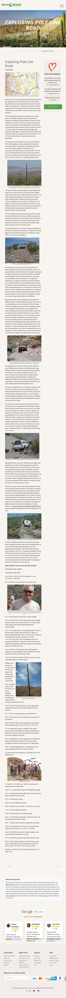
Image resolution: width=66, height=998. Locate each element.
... (35, 941)
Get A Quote (53, 106)
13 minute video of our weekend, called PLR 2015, (26, 506)
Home (17, 51)
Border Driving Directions (23, 961)
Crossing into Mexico (24, 956)
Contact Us (37, 958)
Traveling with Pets (24, 967)
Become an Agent (54, 960)
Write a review (39, 912)
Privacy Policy (53, 963)
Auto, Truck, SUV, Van (9, 956)
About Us (37, 953)
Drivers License (8, 960)
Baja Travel (38, 51)
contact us (46, 896)
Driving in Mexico (23, 965)
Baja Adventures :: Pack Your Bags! (27, 51)
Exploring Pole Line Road (47, 51)
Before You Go (23, 953)
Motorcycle (7, 963)
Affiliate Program (53, 958)
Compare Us (37, 960)
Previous (8, 866)
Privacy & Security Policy (48, 988)
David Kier (10, 70)
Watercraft (6, 958)
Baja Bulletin (52, 956)
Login (50, 965)
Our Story (36, 956)
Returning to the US (24, 958)
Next (58, 866)
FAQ (35, 965)
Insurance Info (8, 953)
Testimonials (37, 963)
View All (6, 965)
